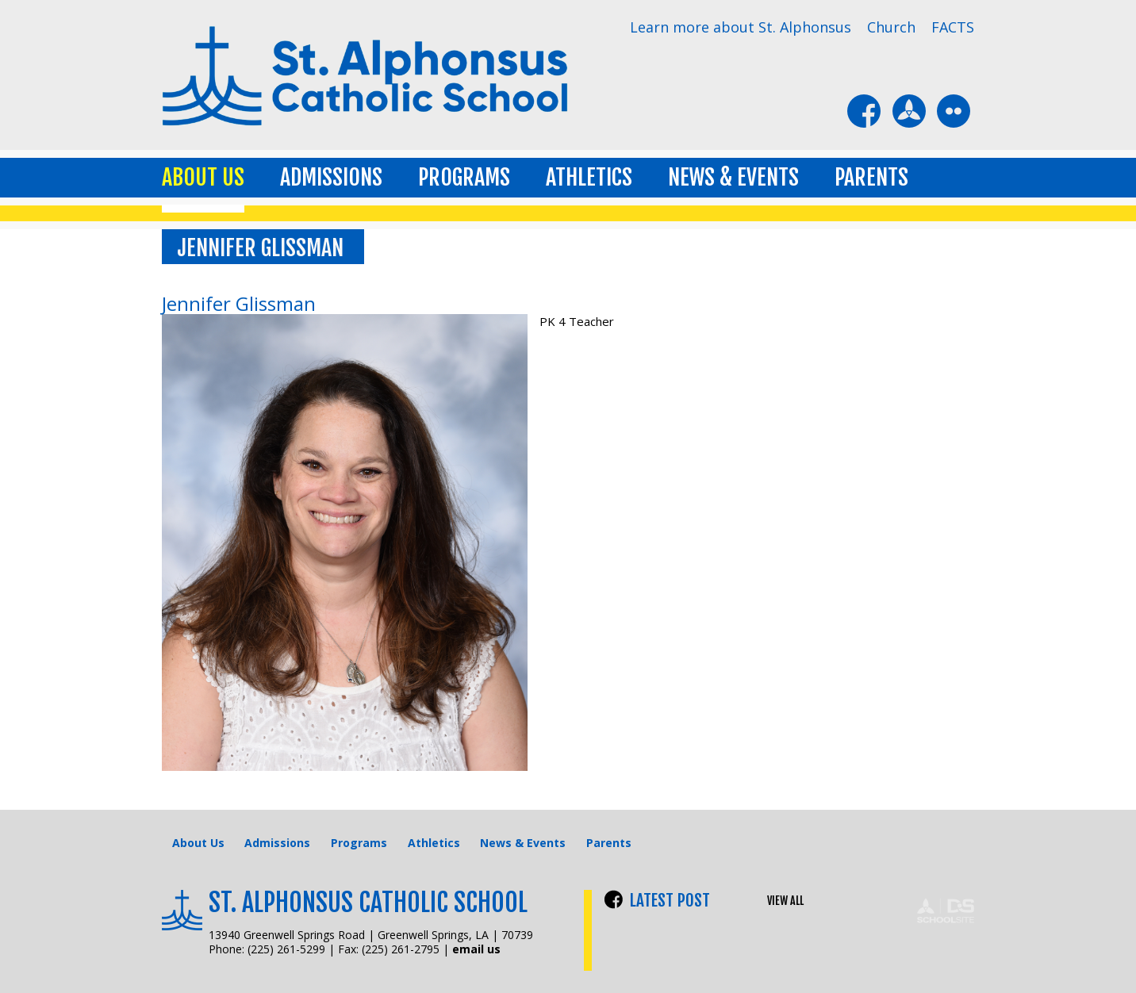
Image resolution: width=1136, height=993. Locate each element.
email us (476, 949)
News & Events (733, 177)
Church (891, 26)
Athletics (589, 177)
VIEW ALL (785, 901)
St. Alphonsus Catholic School (368, 902)
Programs (464, 177)
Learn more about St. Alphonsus (740, 26)
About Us (203, 177)
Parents (871, 177)
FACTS (952, 26)
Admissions (331, 177)
